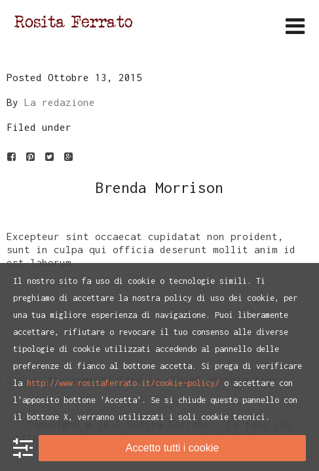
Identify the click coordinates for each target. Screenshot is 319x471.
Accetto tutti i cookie (172, 447)
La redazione (59, 102)
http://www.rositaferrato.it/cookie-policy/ (123, 383)
